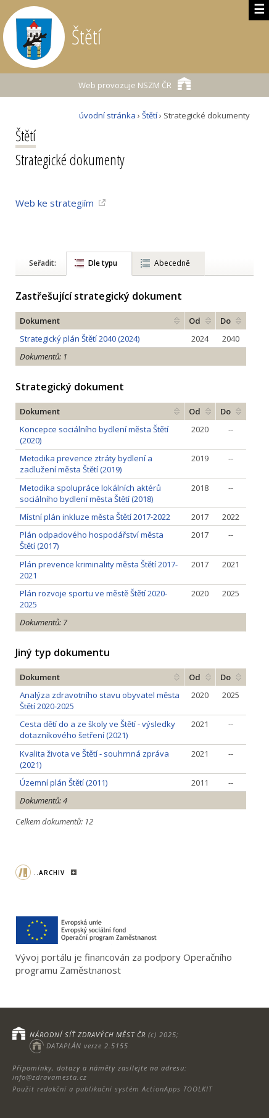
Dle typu (102, 263)
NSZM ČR (134, 83)
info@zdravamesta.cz (49, 1077)
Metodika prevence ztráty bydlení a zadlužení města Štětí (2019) (86, 464)
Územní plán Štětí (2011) (63, 782)
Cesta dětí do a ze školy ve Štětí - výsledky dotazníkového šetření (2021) (97, 729)
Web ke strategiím (54, 203)
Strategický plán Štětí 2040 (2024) (79, 338)
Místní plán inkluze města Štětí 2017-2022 (95, 516)
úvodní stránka (107, 115)
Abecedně (172, 263)
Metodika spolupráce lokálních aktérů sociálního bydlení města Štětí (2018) (90, 493)
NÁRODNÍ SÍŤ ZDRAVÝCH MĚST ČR (88, 1034)
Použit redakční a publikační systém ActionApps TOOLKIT (112, 1088)
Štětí (149, 115)
